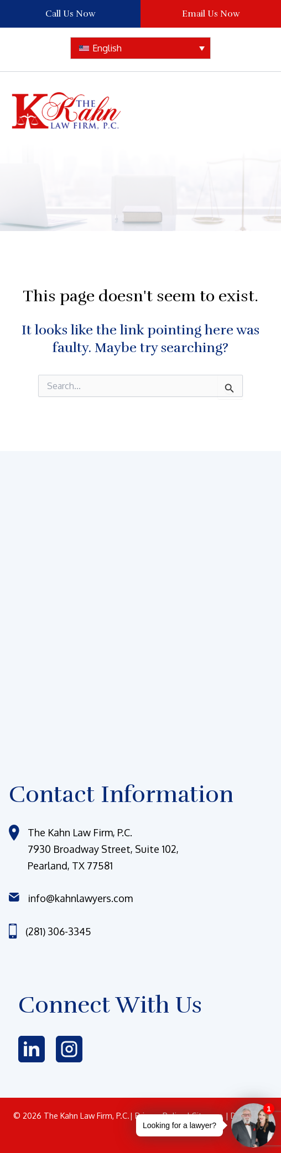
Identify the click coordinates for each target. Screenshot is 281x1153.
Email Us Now (211, 13)
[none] (140, 48)
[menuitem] (140, 48)
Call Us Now (70, 13)
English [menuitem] (107, 48)
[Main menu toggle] (248, 111)
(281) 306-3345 (58, 931)
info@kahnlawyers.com (80, 898)
